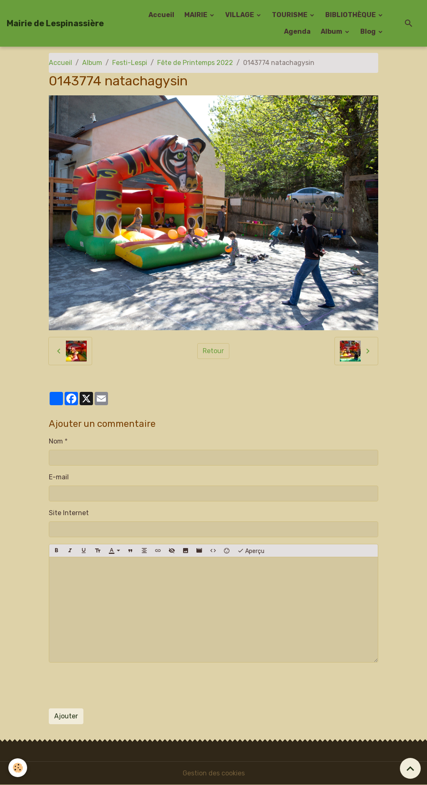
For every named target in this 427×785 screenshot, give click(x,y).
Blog (368, 31)
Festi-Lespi (129, 63)
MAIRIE (196, 15)
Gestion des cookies (214, 773)
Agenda (297, 31)
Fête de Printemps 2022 (195, 63)
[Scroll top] (410, 768)
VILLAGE (240, 15)
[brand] (55, 23)
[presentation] (112, 685)
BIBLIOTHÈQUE (351, 15)
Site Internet (69, 513)
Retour (213, 351)
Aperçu (250, 550)
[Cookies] (17, 767)
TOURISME (290, 15)
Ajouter (66, 716)
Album (332, 31)
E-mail (59, 477)
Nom (56, 441)
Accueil (161, 15)
